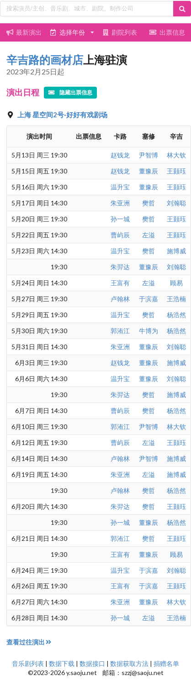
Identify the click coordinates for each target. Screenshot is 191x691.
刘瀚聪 (176, 203)
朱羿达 (120, 267)
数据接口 (92, 663)
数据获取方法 (129, 663)
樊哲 (148, 203)
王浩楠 (176, 299)
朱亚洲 (120, 203)
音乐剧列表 (28, 663)
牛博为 (148, 331)
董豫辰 (148, 171)
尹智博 (148, 155)
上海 (24, 114)
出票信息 (167, 32)
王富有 (120, 283)
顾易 (176, 283)
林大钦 (176, 155)
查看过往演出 (29, 642)
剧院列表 (119, 32)
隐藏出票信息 (70, 92)
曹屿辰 (120, 235)
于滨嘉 (148, 299)
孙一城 (120, 219)
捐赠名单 (166, 663)
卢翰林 (120, 299)
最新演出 (24, 32)
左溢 (148, 235)
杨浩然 (176, 315)
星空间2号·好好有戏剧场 (69, 114)
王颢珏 (176, 171)
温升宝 (120, 187)
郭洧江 (120, 331)
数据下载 (61, 663)
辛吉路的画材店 (44, 59)
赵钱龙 (120, 155)
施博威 (176, 251)
